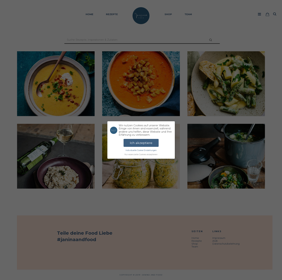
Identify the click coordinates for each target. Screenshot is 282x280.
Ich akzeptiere (141, 143)
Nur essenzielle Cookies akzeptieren (141, 154)
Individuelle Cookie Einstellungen (141, 150)
